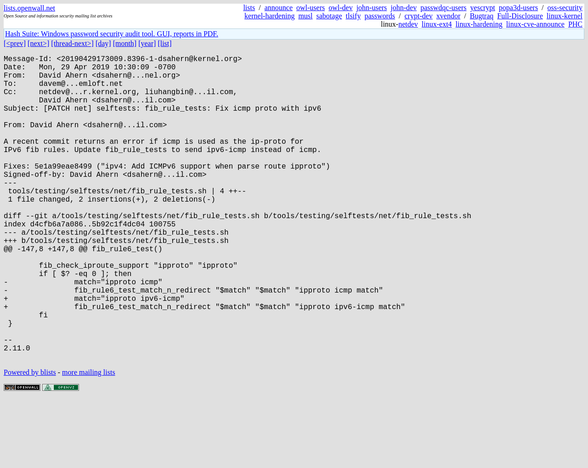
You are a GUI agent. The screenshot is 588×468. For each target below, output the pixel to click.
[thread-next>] (72, 43)
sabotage (329, 16)
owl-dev (340, 7)
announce (279, 7)
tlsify (353, 16)
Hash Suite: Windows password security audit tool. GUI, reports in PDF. (111, 34)
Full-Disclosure (520, 16)
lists (249, 7)
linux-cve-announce (535, 24)
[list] (164, 43)
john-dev (403, 7)
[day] (103, 43)
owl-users (310, 7)
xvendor (448, 16)
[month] (125, 43)
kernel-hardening (269, 16)
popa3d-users (518, 7)
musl (305, 16)
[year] (147, 43)
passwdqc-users (443, 7)
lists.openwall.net (29, 8)
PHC (575, 24)
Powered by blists (30, 440)
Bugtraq (482, 16)
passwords (379, 16)
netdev (408, 24)
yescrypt (482, 7)
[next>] (38, 43)
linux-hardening (479, 24)
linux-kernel (564, 16)
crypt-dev (419, 16)
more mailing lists (88, 440)
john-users (371, 7)
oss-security (565, 7)
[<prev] (15, 43)
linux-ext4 (437, 24)
